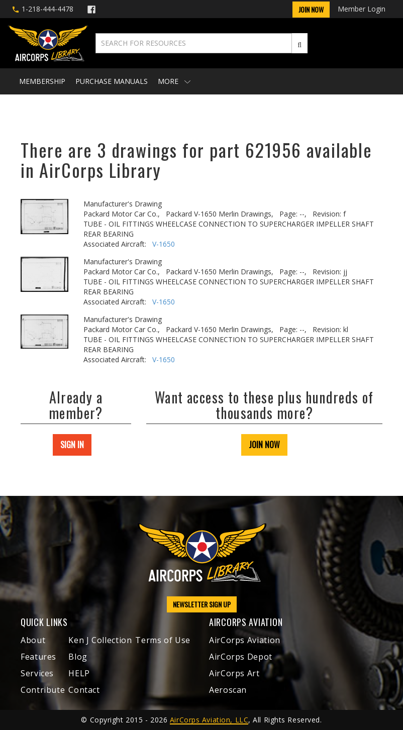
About (33, 640)
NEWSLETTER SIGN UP (202, 604)
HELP (79, 673)
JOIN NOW (264, 445)
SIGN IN (72, 445)
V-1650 (163, 244)
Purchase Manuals (111, 81)
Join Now (311, 9)
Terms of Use (162, 640)
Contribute (43, 689)
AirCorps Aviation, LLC (209, 719)
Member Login (361, 9)
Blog (77, 656)
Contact (83, 689)
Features (38, 656)
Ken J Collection (100, 640)
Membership (42, 81)
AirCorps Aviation (244, 640)
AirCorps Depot (240, 656)
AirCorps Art (234, 673)
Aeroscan (228, 689)
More (174, 81)
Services (37, 673)
